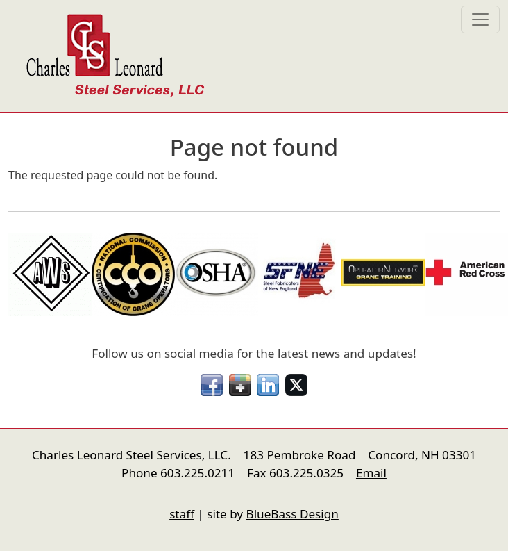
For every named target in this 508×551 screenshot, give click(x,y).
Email (371, 473)
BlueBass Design (292, 514)
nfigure (18, 488)
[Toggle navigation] (480, 19)
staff (181, 514)
